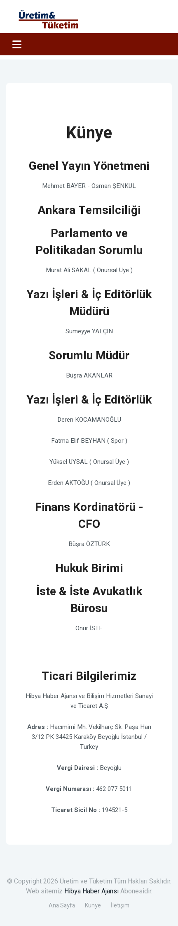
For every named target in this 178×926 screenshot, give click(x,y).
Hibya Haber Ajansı (91, 891)
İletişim (120, 905)
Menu (16, 45)
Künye (93, 905)
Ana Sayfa (62, 905)
